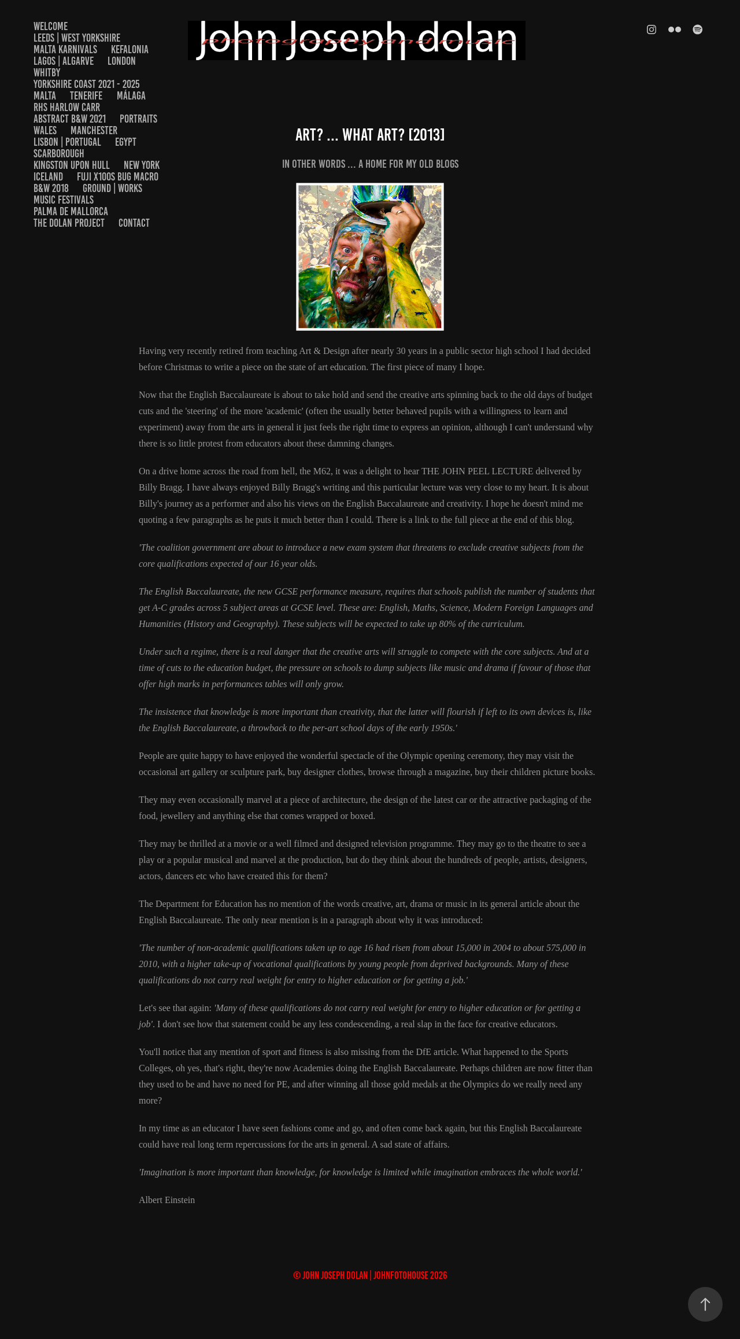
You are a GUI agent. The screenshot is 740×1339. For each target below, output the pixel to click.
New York (142, 165)
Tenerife (86, 96)
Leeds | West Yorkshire (77, 38)
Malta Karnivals (65, 49)
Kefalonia (130, 49)
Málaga (131, 96)
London (122, 61)
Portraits (138, 119)
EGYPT (125, 142)
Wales (45, 130)
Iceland (48, 177)
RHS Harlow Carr (67, 107)
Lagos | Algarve (64, 61)
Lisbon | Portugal (67, 142)
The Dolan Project (69, 223)
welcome (51, 26)
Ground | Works (112, 188)
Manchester (94, 130)
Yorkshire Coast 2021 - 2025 (87, 84)
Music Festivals (64, 200)
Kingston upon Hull (72, 165)
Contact (134, 223)
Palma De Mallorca (71, 211)
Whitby (47, 73)
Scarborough (59, 153)
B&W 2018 (51, 188)
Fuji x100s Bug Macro (117, 177)
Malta (45, 96)
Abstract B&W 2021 (70, 119)
